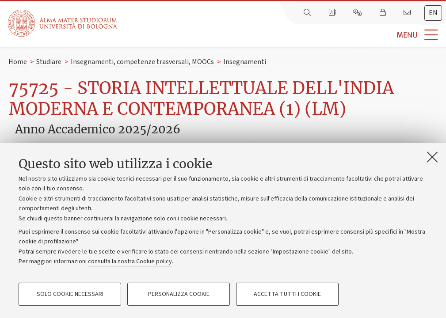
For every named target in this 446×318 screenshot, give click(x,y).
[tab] (433, 13)
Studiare (48, 62)
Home (17, 62)
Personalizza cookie (179, 294)
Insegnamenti (244, 62)
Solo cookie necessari (70, 294)
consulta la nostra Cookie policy (130, 261)
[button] (281, 35)
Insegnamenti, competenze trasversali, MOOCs (142, 62)
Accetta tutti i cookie (287, 294)
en (433, 13)
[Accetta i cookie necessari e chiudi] (432, 157)
